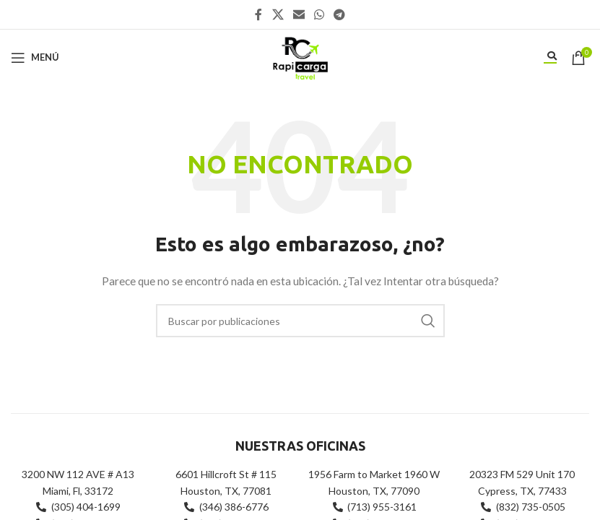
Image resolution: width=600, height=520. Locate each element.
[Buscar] (300, 320)
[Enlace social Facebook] (258, 14)
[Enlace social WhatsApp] (319, 14)
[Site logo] (299, 56)
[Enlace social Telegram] (339, 14)
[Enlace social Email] (298, 14)
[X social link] (277, 14)
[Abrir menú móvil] (35, 57)
